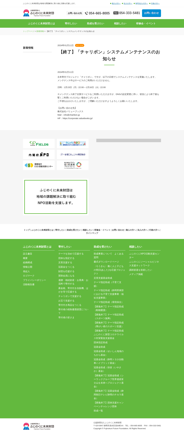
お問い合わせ (151, 13)
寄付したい (71, 23)
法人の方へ (128, 3)
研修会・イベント (146, 23)
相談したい (120, 23)
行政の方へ (155, 3)
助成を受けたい (95, 23)
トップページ (28, 31)
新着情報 (40, 31)
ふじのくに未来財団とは (41, 23)
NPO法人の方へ (141, 3)
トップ (27, 230)
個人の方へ (116, 3)
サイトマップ (92, 233)
